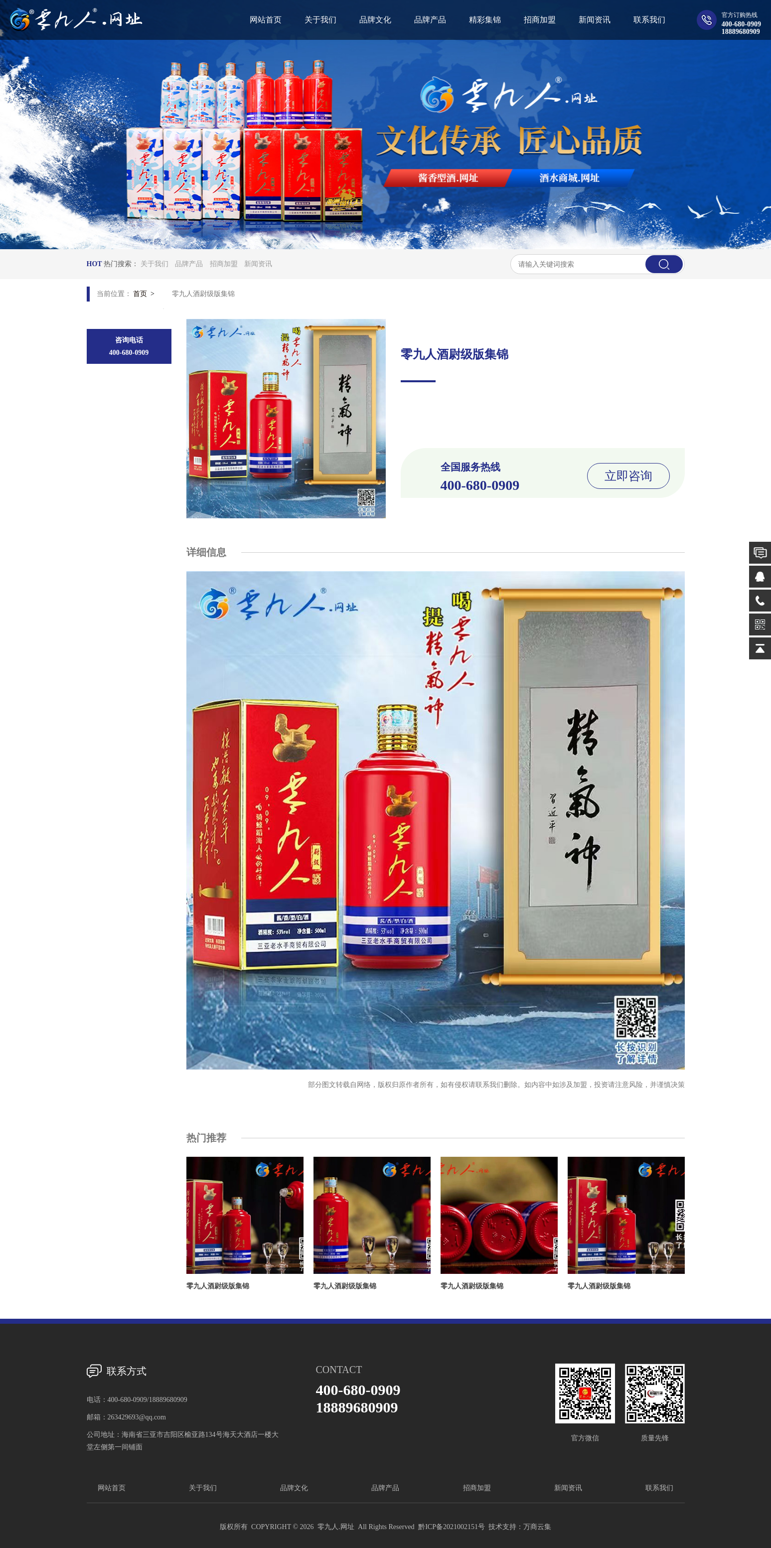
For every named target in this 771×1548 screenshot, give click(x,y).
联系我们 (659, 1488)
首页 (140, 294)
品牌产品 (189, 264)
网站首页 (112, 1488)
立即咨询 (628, 475)
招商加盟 (224, 264)
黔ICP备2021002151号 (451, 1527)
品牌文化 (294, 1488)
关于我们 (154, 264)
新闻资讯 (258, 264)
